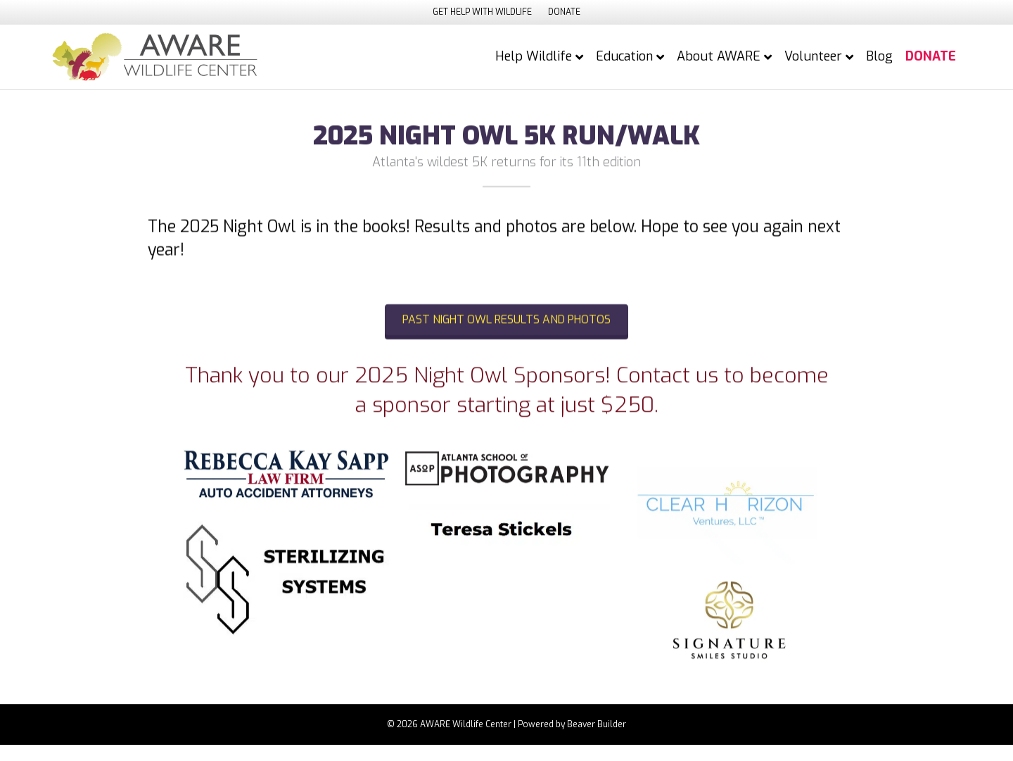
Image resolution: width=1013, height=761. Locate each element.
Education (624, 56)
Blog (879, 56)
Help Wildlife (533, 56)
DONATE (564, 12)
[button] (506, 325)
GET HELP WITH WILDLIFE (482, 12)
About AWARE (718, 56)
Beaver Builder (596, 724)
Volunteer (813, 56)
